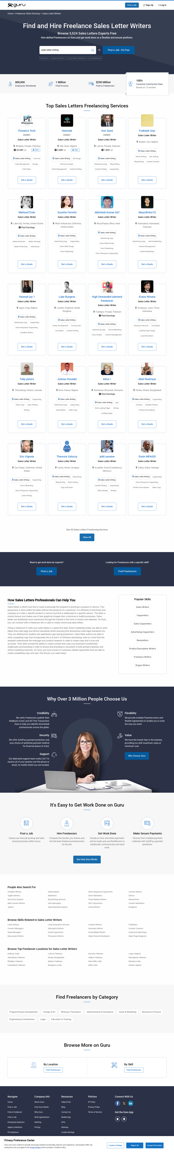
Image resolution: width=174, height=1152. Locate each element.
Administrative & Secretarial (100, 1012)
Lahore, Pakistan (55, 954)
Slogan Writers (142, 665)
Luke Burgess (67, 296)
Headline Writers (14, 892)
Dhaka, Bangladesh (56, 957)
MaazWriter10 (147, 212)
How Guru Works (41, 1107)
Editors (132, 896)
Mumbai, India (135, 961)
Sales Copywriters (142, 623)
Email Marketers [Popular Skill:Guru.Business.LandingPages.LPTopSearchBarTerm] (95, 58)
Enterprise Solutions (16, 1122)
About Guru (39, 1102)
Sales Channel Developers (99, 936)
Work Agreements (41, 1117)
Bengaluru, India (55, 965)
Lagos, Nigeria (135, 954)
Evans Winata (147, 296)
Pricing (37, 1127)
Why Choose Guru (137, 756)
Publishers (133, 925)
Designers (133, 907)
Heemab (67, 130)
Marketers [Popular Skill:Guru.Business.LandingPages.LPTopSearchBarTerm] (44, 58)
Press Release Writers (97, 899)
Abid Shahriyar (147, 379)
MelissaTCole (27, 212)
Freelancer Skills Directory (27, 13)
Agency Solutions (15, 1127)
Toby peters (27, 379)
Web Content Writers (16, 903)
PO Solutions (13, 1132)
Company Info (42, 1096)
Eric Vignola (27, 456)
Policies (92, 1096)
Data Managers (54, 903)
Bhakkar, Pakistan (15, 961)
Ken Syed (107, 130)
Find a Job (12, 1117)
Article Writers (94, 907)
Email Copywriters (55, 932)
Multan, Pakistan (55, 961)
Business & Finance (151, 1012)
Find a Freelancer (15, 1112)
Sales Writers (142, 607)
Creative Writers (95, 925)
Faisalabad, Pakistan (16, 965)
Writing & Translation (71, 1012)
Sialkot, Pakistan (95, 957)
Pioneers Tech (26, 130)
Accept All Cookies (154, 1145)
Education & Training (61, 1019)
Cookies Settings (115, 1145)
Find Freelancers (127, 571)
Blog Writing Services (57, 899)
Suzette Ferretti (67, 212)
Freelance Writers (142, 657)
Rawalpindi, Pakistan (137, 957)
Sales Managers (14, 932)
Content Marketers (136, 903)
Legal (43, 1019)
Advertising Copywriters (142, 632)
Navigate (13, 1096)
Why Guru (38, 1112)
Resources (67, 1096)
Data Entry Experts (15, 899)
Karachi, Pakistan (95, 954)
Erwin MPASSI (147, 456)
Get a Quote (27, 180)
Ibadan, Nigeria (135, 965)
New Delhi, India (95, 961)
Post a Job (131, 5)
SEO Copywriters (95, 903)
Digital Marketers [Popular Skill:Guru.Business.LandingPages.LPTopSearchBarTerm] (57, 58)
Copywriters (142, 615)
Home (10, 13)
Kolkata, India (13, 954)
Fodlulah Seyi (147, 130)
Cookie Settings (67, 1132)
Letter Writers (13, 925)
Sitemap (64, 1127)
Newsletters (142, 640)
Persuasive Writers (56, 936)
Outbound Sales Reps (138, 932)
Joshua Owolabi (67, 379)
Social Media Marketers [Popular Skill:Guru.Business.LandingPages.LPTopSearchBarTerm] (76, 58)
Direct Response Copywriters (100, 892)
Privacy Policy (94, 1107)
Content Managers (15, 928)
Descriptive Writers (56, 928)
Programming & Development (23, 1012)
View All (87, 537)
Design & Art (49, 1012)
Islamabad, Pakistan (16, 957)
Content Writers (135, 892)
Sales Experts (53, 892)
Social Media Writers (96, 932)
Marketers (52, 896)
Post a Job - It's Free (119, 50)
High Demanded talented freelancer (107, 298)
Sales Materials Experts (58, 907)
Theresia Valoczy (67, 456)
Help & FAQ (66, 1102)
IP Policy (91, 1102)
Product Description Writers (142, 648)
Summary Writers (95, 928)
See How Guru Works (87, 859)
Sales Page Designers (138, 936)
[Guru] (16, 5)
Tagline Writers (14, 896)
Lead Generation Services (58, 925)
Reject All (135, 1145)
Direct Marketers (95, 896)
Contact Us (66, 1112)
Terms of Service (95, 1112)
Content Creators (136, 928)
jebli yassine (107, 456)
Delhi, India (92, 965)
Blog (63, 1107)
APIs (63, 1122)
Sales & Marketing (127, 1012)
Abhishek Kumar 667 (107, 212)
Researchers (134, 899)
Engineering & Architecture (22, 1019)
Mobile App (66, 1117)
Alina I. (107, 379)
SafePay (37, 1122)
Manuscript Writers (16, 936)
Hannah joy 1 (27, 296)
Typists (11, 907)
